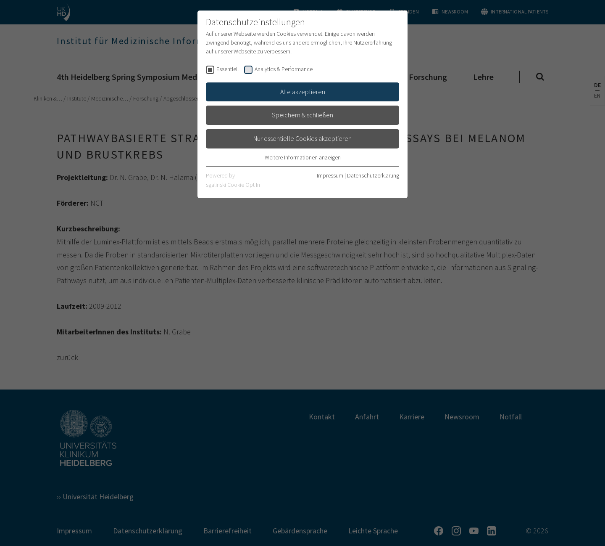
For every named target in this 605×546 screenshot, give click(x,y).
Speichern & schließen (302, 115)
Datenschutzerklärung (373, 175)
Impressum (330, 175)
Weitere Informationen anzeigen (303, 157)
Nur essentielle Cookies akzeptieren (302, 138)
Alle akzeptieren (302, 91)
